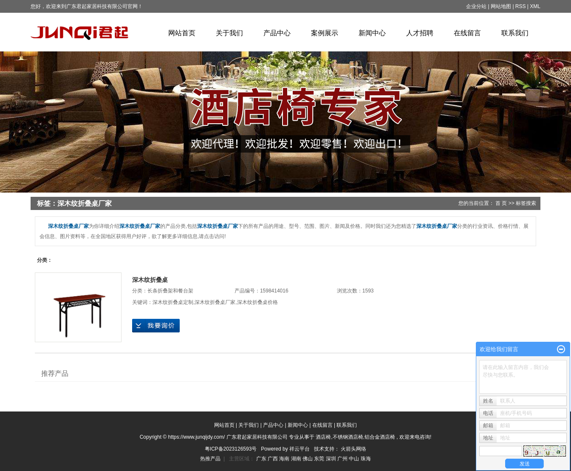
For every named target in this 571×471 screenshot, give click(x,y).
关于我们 (229, 33)
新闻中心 (372, 33)
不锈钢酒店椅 (348, 437)
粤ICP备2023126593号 (231, 449)
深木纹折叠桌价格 (257, 302)
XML (535, 6)
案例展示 (324, 33)
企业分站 (476, 6)
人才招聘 (419, 33)
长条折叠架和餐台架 (170, 291)
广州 (343, 459)
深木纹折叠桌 (150, 279)
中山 (354, 459)
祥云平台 (299, 449)
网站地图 (501, 6)
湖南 (296, 459)
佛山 (308, 459)
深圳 (331, 459)
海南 (285, 459)
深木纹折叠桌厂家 (215, 302)
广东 (262, 459)
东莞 (319, 459)
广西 (273, 459)
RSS (520, 6)
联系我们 (515, 33)
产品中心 (277, 33)
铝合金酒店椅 (380, 437)
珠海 (366, 459)
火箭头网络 (353, 449)
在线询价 (156, 325)
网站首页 (181, 33)
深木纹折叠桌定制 (173, 302)
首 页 (501, 203)
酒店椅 (323, 437)
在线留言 (467, 33)
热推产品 (210, 459)
